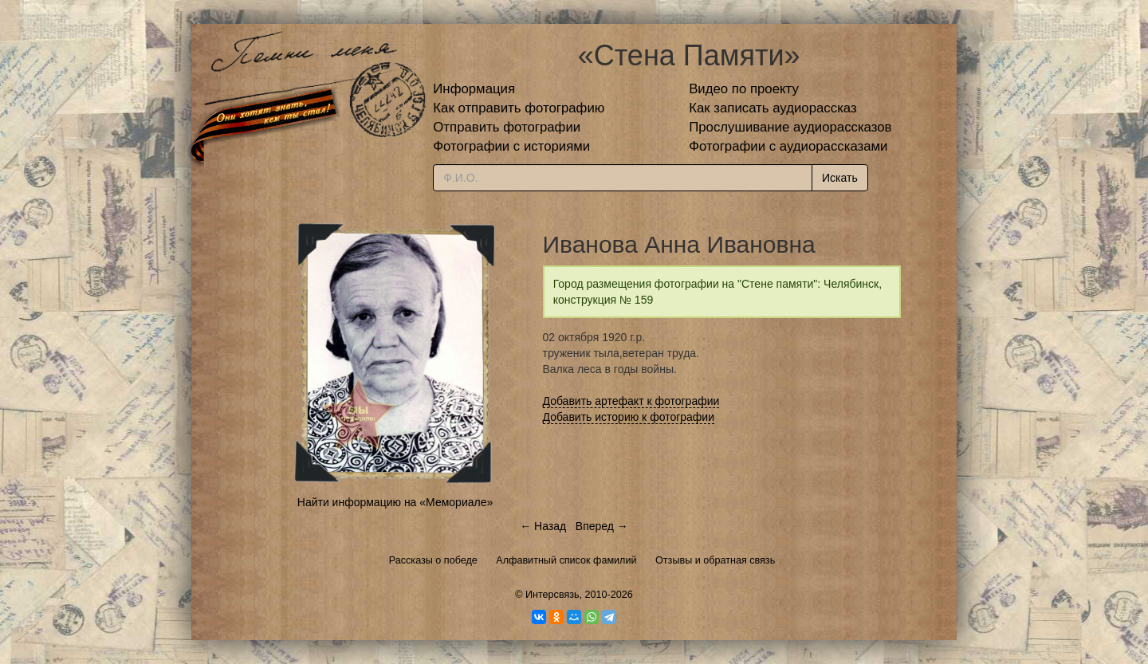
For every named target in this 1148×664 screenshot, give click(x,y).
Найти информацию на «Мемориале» (395, 502)
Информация (474, 88)
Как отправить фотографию (518, 108)
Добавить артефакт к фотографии (631, 401)
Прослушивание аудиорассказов (790, 127)
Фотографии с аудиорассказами (788, 146)
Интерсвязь (552, 594)
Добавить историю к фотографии (629, 417)
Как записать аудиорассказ (773, 108)
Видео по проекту (744, 88)
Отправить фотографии (506, 127)
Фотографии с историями (511, 146)
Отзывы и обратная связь (715, 560)
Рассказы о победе (433, 560)
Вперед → (602, 526)
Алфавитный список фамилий (566, 560)
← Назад (543, 526)
